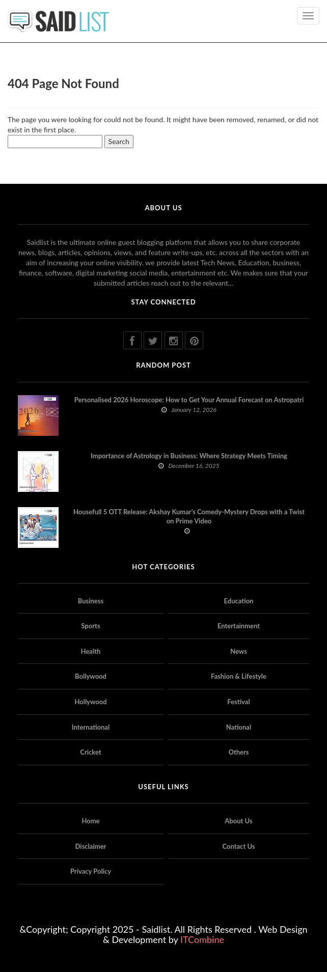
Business (91, 601)
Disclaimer (90, 846)
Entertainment (238, 626)
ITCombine (202, 939)
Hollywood (90, 702)
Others (238, 752)
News (238, 651)
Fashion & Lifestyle (238, 676)
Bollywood (90, 676)
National (238, 727)
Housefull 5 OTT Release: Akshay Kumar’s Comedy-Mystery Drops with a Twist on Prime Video (189, 516)
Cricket (90, 752)
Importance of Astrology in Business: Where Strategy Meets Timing (189, 456)
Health (91, 651)
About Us (238, 821)
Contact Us (239, 846)
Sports (90, 626)
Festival (238, 702)
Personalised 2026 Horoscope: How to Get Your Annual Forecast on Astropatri (189, 400)
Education (239, 601)
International (91, 727)
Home (90, 821)
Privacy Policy (90, 871)
